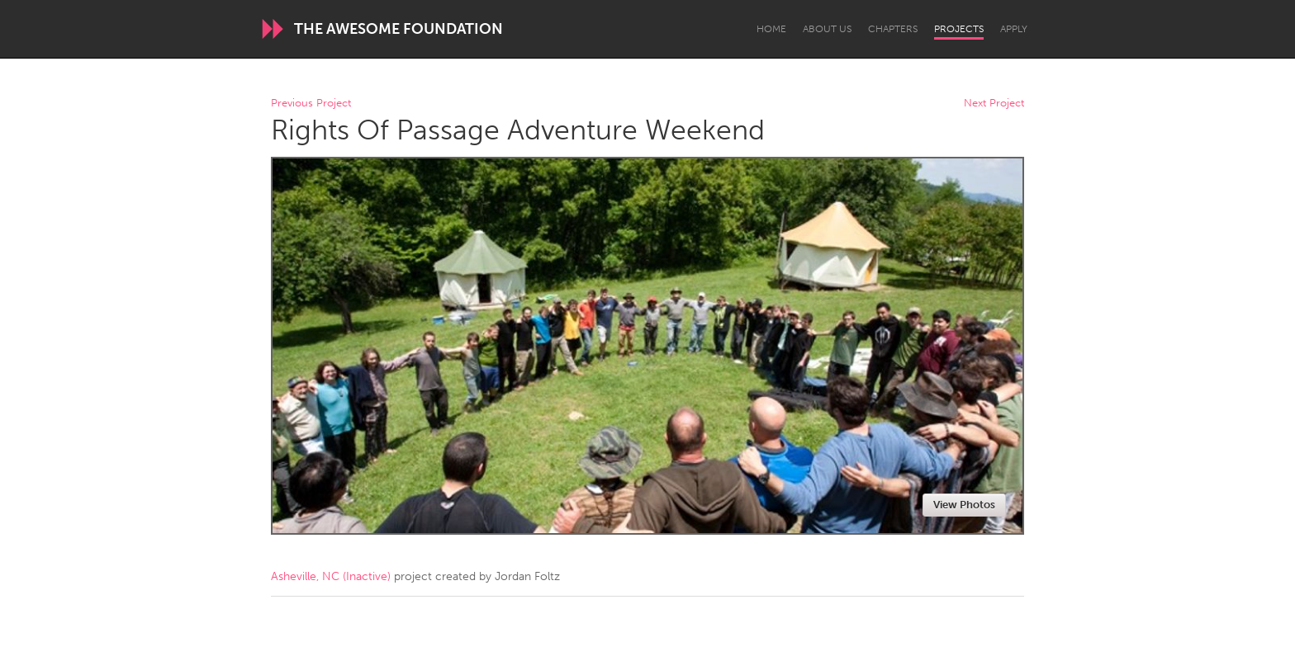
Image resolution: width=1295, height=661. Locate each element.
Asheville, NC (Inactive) (331, 576)
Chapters (893, 29)
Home (771, 29)
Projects (959, 29)
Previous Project (311, 103)
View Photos (964, 504)
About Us (827, 29)
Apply (1013, 29)
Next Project (994, 103)
